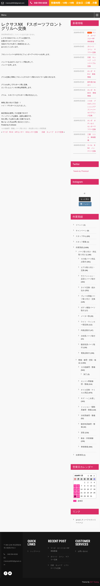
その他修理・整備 (8, 128)
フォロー (85, 204)
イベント (79, 225)
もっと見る (85, 199)
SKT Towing (94, 582)
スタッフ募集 (81, 242)
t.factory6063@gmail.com (15, 3)
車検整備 (84, 447)
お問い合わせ (83, 551)
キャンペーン (81, 231)
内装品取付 (85, 330)
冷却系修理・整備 (88, 415)
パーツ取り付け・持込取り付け (27, 128)
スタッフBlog (81, 236)
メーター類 (85, 316)
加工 (85, 374)
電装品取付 (85, 353)
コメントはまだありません (25, 34)
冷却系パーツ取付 (88, 336)
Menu (3, 15)
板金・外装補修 (87, 438)
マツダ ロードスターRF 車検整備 (60, 549)
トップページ (35, 551)
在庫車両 (79, 455)
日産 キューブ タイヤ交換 (52, 132)
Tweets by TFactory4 (81, 171)
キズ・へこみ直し (88, 398)
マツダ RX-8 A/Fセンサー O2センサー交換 (20, 132)
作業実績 (42, 128)
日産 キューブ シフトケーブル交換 (60, 566)
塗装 (82, 433)
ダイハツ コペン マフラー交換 (60, 558)
